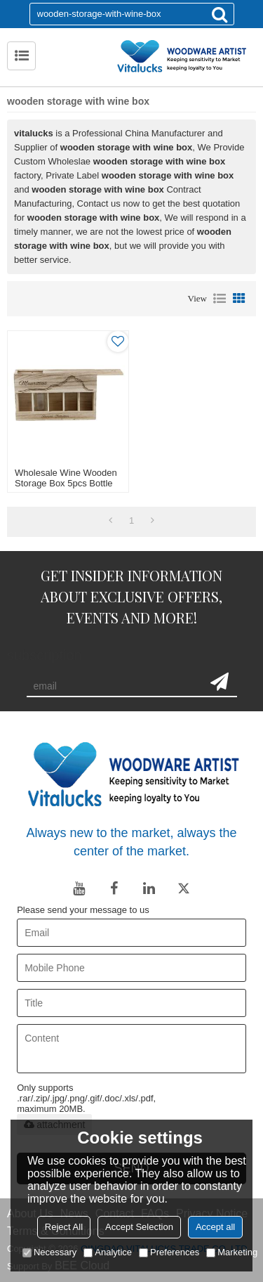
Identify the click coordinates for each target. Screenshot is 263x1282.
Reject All (64, 1227)
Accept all (215, 1227)
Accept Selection (139, 1227)
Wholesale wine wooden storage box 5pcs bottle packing (66, 483)
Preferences (169, 1252)
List (219, 298)
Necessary (49, 1252)
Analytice (107, 1252)
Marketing (231, 1252)
